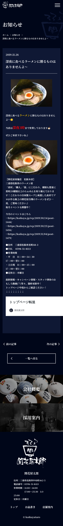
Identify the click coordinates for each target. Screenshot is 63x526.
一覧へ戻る (31, 358)
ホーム (6, 34)
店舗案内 (48, 507)
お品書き (30, 507)
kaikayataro (33, 517)
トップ (14, 507)
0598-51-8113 (31, 484)
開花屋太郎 (31, 473)
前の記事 (11, 344)
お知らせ (16, 34)
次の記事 (52, 344)
